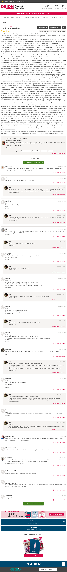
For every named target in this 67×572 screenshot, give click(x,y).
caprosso (8, 349)
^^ (6, 178)
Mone (7, 229)
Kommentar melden (59, 172)
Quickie (50, 151)
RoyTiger (8, 254)
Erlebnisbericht (25, 151)
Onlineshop (44, 17)
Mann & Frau (36, 151)
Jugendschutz (19, 17)
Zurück (3, 22)
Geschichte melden (58, 153)
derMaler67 (9, 496)
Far (6, 410)
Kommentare (54, 31)
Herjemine (9, 458)
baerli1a (8, 379)
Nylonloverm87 (10, 471)
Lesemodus (43, 27)
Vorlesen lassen (55, 27)
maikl (7, 481)
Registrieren (53, 17)
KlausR (7, 278)
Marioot (8, 201)
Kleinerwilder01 (10, 448)
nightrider (8, 166)
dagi (11, 26)
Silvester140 (9, 436)
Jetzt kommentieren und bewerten (33, 162)
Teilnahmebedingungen (32, 17)
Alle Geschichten (9, 17)
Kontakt (61, 17)
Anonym (44, 151)
